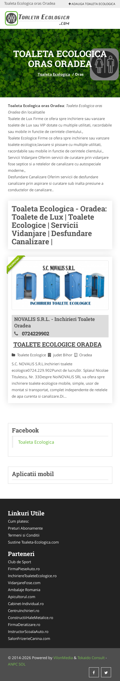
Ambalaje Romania (24, 589)
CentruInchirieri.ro (23, 610)
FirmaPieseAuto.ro (24, 568)
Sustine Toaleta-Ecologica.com (33, 542)
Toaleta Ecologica (54, 74)
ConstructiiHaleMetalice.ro (30, 617)
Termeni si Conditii (24, 535)
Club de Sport (19, 561)
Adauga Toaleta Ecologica (92, 4)
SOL (22, 664)
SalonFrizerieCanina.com (29, 638)
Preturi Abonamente (25, 528)
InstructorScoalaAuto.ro (28, 631)
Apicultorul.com (21, 596)
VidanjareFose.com (24, 582)
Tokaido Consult (91, 657)
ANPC (13, 664)
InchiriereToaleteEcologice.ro (32, 575)
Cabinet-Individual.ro (26, 603)
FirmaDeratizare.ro (24, 624)
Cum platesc (18, 521)
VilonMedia (63, 657)
